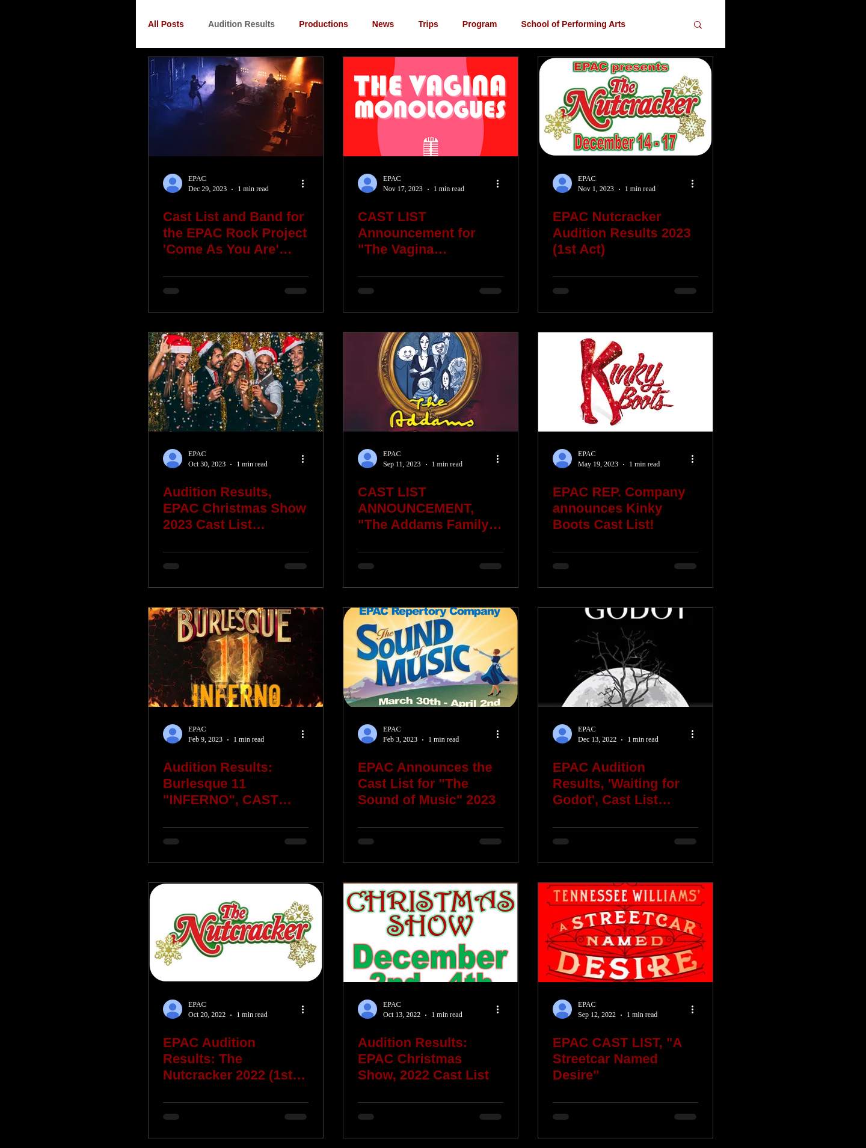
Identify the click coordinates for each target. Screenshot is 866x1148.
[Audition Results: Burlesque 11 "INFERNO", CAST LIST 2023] (236, 657)
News (383, 24)
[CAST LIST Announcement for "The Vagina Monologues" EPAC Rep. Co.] (430, 106)
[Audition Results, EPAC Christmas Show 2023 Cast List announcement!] (236, 382)
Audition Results (241, 24)
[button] (698, 25)
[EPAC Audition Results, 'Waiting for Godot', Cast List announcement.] (625, 657)
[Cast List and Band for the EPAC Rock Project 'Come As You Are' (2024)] (236, 106)
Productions (323, 24)
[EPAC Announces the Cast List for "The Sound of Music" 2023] (430, 657)
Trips (428, 24)
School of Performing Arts (573, 24)
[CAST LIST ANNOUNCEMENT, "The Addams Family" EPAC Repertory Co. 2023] (430, 382)
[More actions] (306, 183)
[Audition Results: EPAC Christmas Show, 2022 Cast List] (430, 932)
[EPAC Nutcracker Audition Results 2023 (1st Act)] (625, 106)
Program (479, 24)
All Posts (166, 24)
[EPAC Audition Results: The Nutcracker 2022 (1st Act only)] (236, 932)
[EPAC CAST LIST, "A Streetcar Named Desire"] (625, 932)
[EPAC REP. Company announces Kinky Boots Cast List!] (625, 382)
